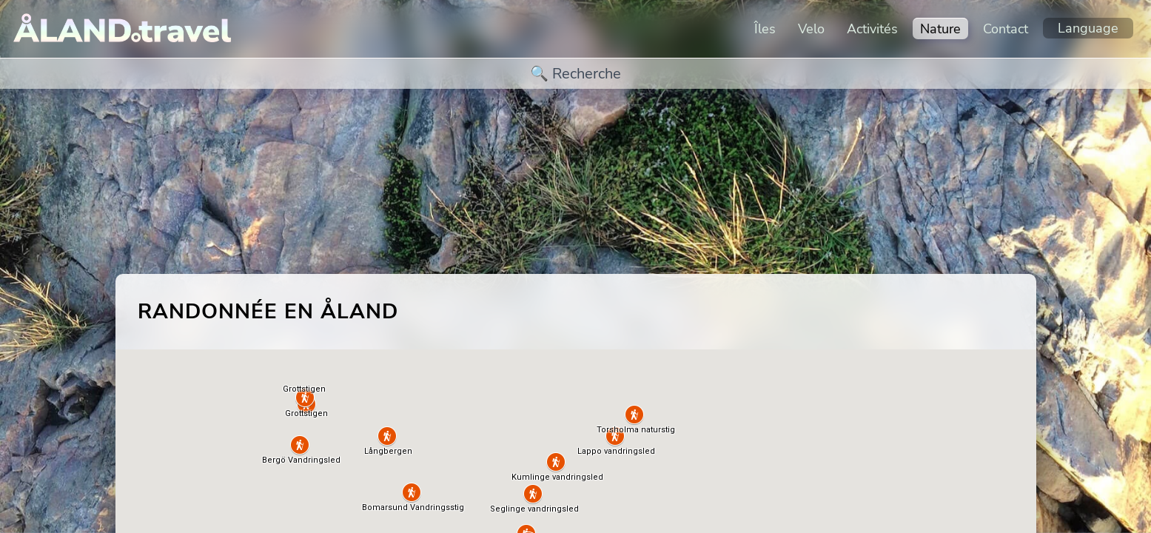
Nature (940, 29)
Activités (872, 29)
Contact (1005, 29)
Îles (765, 29)
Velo (811, 29)
